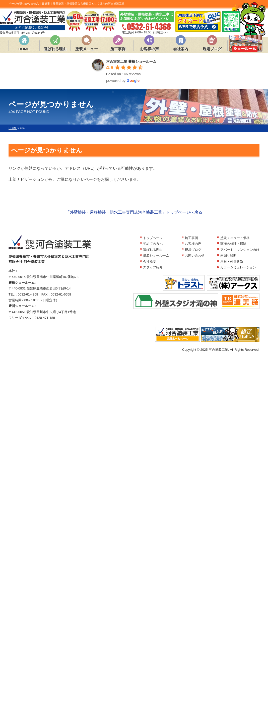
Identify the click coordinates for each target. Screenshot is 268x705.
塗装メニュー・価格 (235, 238)
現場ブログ (212, 49)
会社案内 (180, 49)
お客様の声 (149, 49)
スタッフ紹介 (153, 267)
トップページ (153, 238)
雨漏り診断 (228, 255)
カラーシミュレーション (238, 267)
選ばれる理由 (55, 49)
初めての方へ (153, 244)
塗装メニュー (86, 49)
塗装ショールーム (156, 255)
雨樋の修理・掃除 (233, 244)
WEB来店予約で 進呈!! (198, 21)
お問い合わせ (195, 255)
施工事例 (117, 49)
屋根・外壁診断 (231, 261)
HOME (24, 49)
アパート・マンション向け (239, 250)
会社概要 (149, 261)
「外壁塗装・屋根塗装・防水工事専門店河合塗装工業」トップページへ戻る (134, 212)
